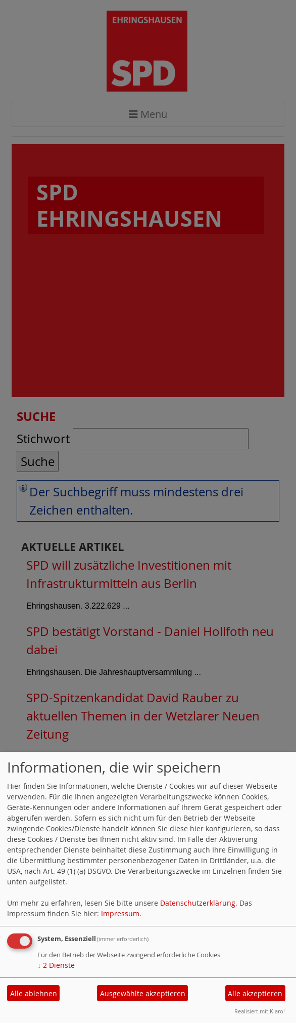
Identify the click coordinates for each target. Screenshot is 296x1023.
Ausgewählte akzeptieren (142, 993)
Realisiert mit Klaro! (259, 1011)
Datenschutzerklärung (197, 903)
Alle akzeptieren (255, 993)
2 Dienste (56, 965)
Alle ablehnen (33, 993)
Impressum (120, 913)
